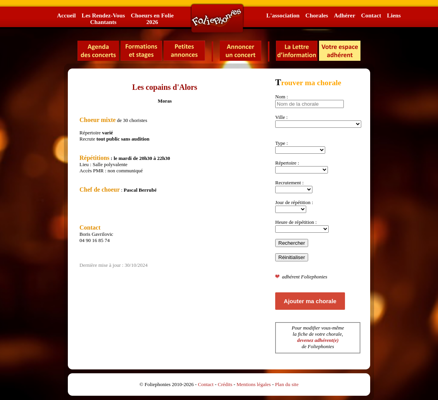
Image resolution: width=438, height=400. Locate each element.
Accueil (66, 15)
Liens (394, 15)
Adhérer (344, 15)
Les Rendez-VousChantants (103, 18)
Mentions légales (253, 384)
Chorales (316, 15)
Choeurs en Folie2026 (152, 18)
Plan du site (287, 384)
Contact (371, 15)
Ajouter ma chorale (310, 301)
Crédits (225, 384)
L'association (283, 15)
